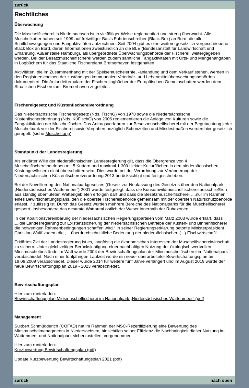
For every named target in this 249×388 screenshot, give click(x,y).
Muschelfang (57, 133)
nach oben (221, 380)
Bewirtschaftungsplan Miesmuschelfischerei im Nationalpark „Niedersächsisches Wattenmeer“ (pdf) (109, 298)
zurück (22, 5)
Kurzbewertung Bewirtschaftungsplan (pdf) (55, 349)
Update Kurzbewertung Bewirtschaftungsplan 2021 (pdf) (68, 359)
